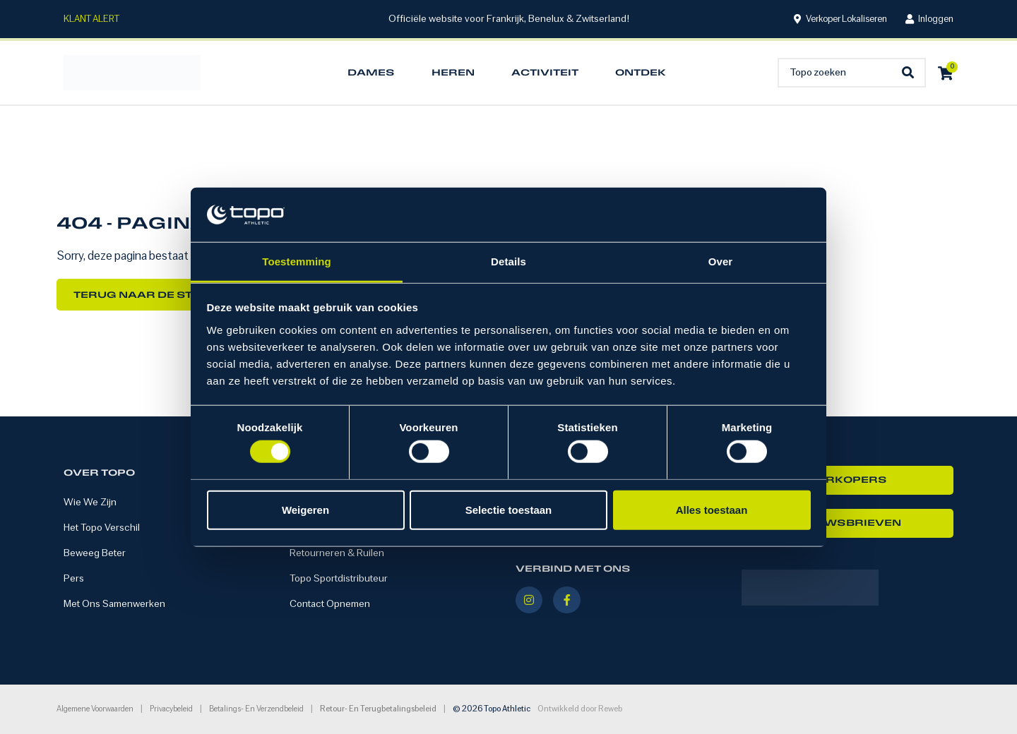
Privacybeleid (171, 709)
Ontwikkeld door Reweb (579, 709)
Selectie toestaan (508, 509)
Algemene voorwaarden (94, 709)
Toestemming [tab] (296, 261)
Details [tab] (508, 261)
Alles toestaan (712, 509)
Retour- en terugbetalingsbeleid (378, 709)
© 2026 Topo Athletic (491, 709)
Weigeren (305, 509)
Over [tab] (720, 261)
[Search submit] (911, 73)
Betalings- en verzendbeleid (256, 709)
